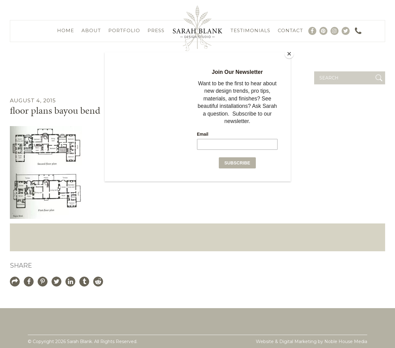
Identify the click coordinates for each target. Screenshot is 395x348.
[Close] (289, 53)
